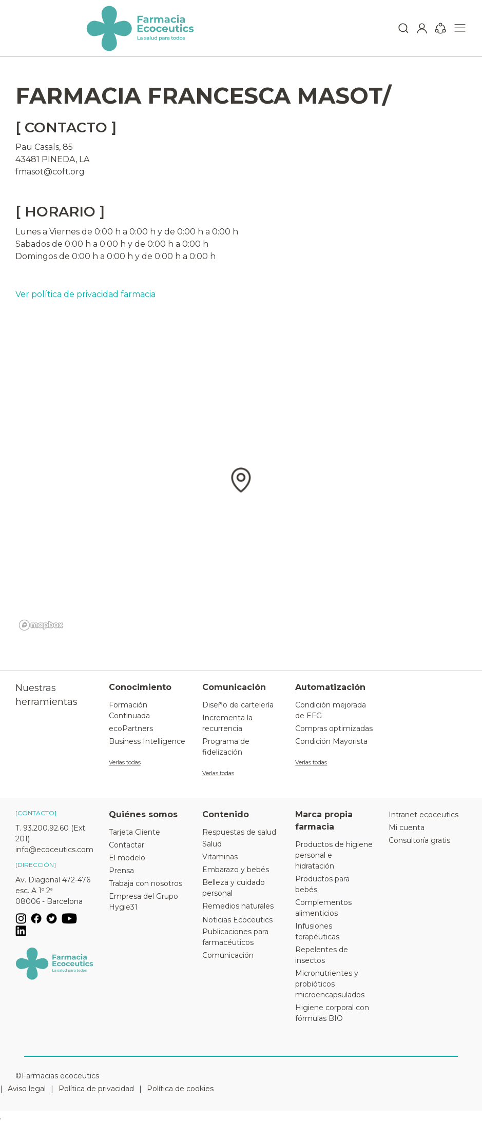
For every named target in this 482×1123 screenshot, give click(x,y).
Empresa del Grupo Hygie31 (143, 902)
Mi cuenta (407, 827)
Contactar (126, 845)
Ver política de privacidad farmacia (85, 294)
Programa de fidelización (225, 747)
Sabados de (39, 244)
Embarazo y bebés (235, 869)
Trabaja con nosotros (145, 883)
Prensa (121, 870)
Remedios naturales (238, 906)
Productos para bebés (322, 884)
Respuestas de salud (239, 832)
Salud (212, 844)
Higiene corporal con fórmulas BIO (332, 1013)
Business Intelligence (147, 741)
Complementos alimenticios (323, 908)
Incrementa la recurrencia (227, 723)
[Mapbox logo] (41, 625)
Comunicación (228, 955)
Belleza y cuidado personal (233, 888)
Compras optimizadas (334, 728)
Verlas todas (125, 762)
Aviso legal (27, 1088)
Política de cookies (180, 1088)
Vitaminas (220, 856)
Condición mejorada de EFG (330, 710)
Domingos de (42, 256)
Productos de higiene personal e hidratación (334, 855)
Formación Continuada (129, 710)
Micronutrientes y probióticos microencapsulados (329, 984)
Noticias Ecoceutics (237, 919)
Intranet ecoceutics (423, 814)
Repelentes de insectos (321, 955)
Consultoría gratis (419, 840)
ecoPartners (131, 728)
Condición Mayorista (331, 741)
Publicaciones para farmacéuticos (235, 937)
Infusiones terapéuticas (317, 931)
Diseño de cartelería (238, 705)
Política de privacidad (96, 1088)
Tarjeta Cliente (134, 832)
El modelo (127, 857)
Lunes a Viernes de (53, 232)
